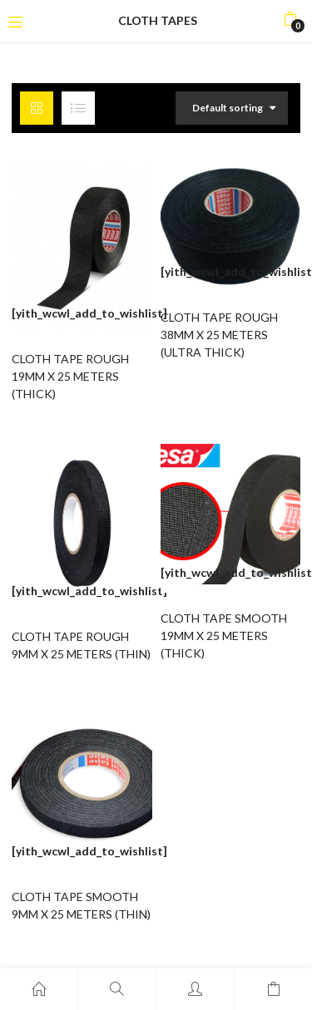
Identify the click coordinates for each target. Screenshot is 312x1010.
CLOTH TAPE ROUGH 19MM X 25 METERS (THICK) (70, 376)
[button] (290, 21)
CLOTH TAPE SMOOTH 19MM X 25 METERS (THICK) (224, 635)
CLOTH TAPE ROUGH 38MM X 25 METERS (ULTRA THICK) (219, 334)
